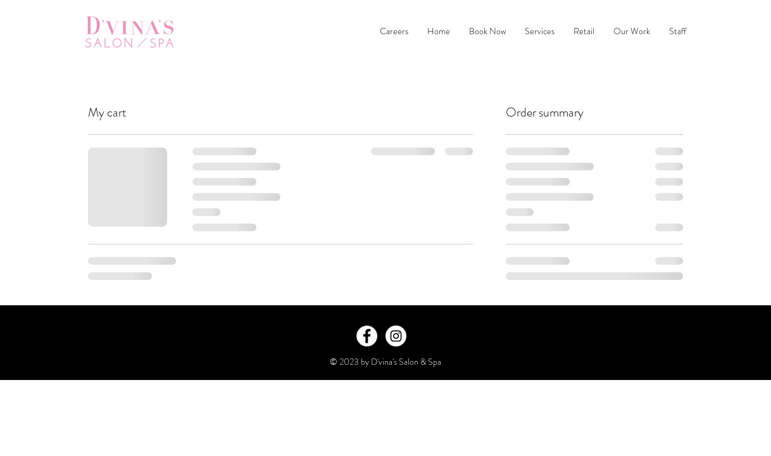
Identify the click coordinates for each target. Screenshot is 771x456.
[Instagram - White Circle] (395, 336)
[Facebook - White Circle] (366, 336)
